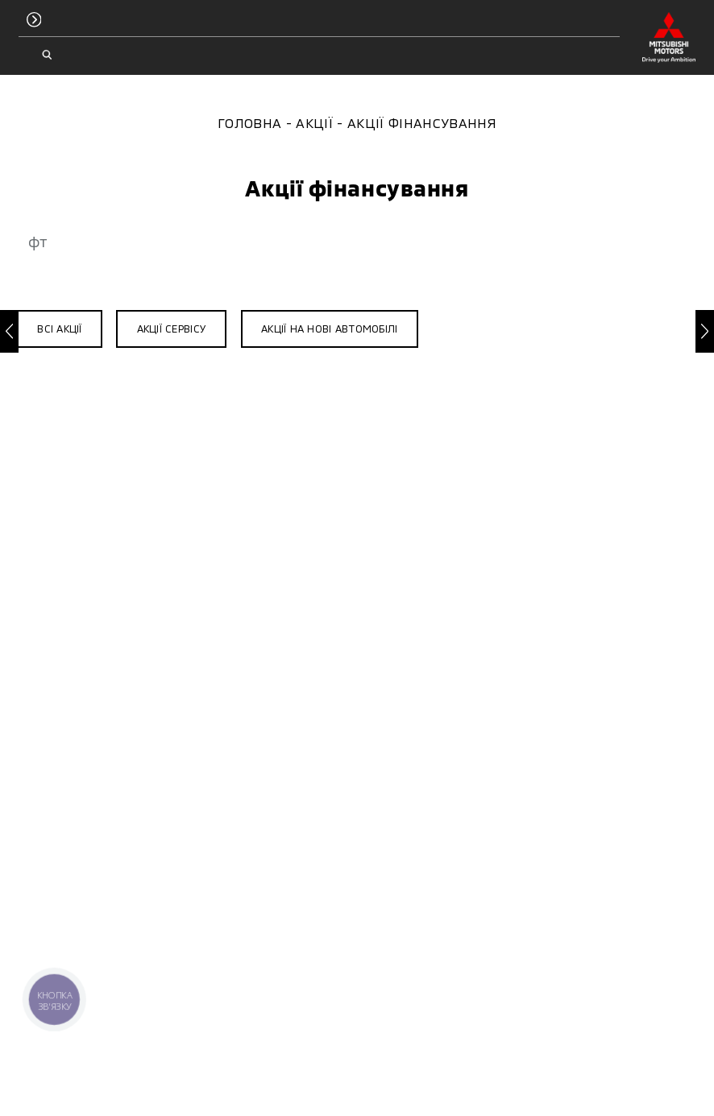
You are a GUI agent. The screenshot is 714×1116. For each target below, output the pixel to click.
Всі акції (59, 328)
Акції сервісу (171, 328)
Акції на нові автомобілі (329, 328)
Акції (314, 122)
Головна (249, 122)
